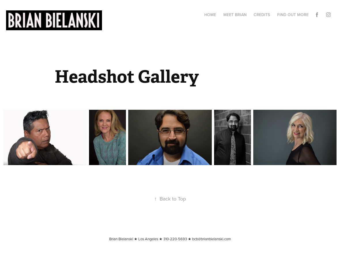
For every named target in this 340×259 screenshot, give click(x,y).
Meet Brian (235, 15)
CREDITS (262, 15)
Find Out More (293, 15)
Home (210, 15)
